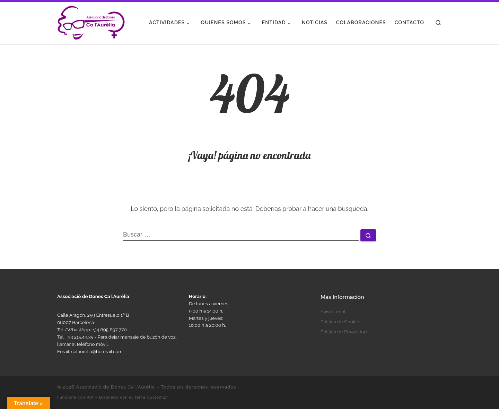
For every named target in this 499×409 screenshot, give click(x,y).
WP (90, 397)
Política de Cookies (341, 321)
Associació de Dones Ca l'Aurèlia (115, 387)
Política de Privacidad (344, 331)
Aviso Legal (333, 311)
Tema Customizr (151, 397)
